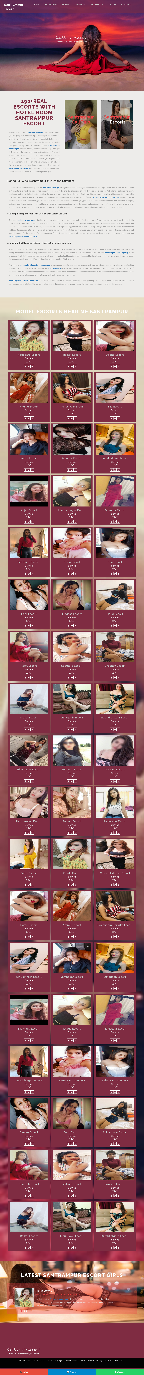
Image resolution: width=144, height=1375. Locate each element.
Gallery (99, 1361)
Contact (126, 4)
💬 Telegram (72, 1372)
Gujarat (80, 4)
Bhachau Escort (115, 665)
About (82, 1361)
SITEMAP (108, 1361)
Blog (113, 4)
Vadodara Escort (29, 354)
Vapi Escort (72, 1132)
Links (122, 1361)
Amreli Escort (72, 925)
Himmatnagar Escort (72, 510)
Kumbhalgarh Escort (115, 1236)
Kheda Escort (72, 873)
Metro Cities (98, 4)
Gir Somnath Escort (29, 976)
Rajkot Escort (72, 354)
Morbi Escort (29, 717)
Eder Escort (29, 613)
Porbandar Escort (115, 821)
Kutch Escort (29, 458)
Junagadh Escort (71, 717)
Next (127, 1311)
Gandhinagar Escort (29, 1080)
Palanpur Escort (115, 510)
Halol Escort (115, 613)
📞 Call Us (24, 1372)
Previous (66, 1311)
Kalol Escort (29, 665)
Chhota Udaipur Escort (115, 873)
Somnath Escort (72, 769)
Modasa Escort (72, 613)
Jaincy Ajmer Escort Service (65, 1361)
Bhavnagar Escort (29, 769)
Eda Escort (115, 562)
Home (36, 4)
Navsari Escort (115, 1184)
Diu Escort (115, 406)
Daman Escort (28, 1132)
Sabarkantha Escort (115, 1080)
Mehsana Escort (29, 562)
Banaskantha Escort (72, 1080)
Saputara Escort (72, 665)
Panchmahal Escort (29, 821)
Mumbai (66, 4)
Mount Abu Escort (72, 1236)
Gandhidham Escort (115, 458)
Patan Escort (29, 873)
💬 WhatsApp (120, 1372)
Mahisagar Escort (115, 1028)
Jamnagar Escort (71, 976)
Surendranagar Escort (115, 717)
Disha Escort (72, 562)
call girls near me (54, 268)
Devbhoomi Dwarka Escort (115, 925)
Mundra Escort (72, 458)
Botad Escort (29, 925)
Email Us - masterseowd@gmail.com (72, 42)
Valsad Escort (72, 1184)
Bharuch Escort (28, 1184)
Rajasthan (51, 4)
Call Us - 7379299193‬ (72, 38)
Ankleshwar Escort (72, 406)
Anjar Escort (29, 510)
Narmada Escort (29, 1028)
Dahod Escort (72, 821)
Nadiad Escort (29, 406)
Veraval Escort (115, 769)
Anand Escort (115, 354)
